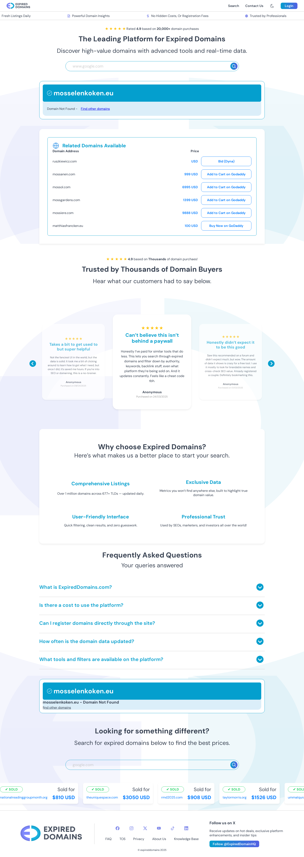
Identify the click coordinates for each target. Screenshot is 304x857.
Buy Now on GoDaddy (226, 226)
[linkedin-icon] (186, 828)
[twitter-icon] (145, 828)
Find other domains (95, 109)
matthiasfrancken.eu (68, 226)
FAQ (108, 839)
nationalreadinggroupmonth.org (24, 797)
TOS (122, 839)
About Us (159, 839)
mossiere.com (63, 213)
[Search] (234, 66)
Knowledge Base (186, 839)
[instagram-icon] (131, 828)
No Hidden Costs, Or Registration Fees (178, 16)
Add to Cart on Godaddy (226, 174)
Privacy (138, 839)
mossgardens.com (66, 200)
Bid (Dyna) (226, 161)
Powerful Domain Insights (89, 16)
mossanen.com (64, 174)
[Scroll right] (271, 363)
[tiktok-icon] (173, 828)
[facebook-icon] (117, 828)
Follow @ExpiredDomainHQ (234, 844)
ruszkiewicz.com (65, 161)
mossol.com (61, 187)
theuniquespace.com (102, 797)
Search (233, 6)
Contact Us (254, 6)
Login (289, 6)
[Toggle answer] (259, 587)
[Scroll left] (32, 363)
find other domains (57, 707)
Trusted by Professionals (266, 16)
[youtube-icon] (159, 828)
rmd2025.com (172, 797)
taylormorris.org (235, 797)
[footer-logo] (51, 833)
